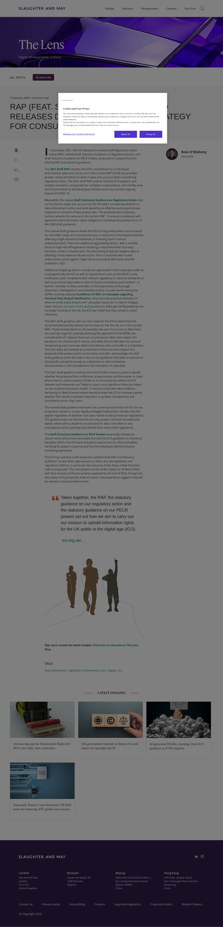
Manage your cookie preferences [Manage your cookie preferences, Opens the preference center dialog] (79, 134)
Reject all (125, 134)
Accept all (150, 134)
